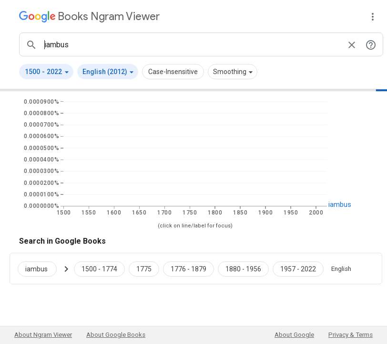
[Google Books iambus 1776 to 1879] (188, 268)
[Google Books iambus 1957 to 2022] (298, 268)
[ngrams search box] (191, 44)
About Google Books (115, 334)
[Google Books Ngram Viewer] (89, 16)
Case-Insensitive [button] (173, 71)
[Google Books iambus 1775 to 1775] (144, 268)
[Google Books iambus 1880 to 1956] (243, 268)
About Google (294, 334)
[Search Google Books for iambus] (41, 268)
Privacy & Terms (350, 334)
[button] (46, 71)
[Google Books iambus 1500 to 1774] (99, 268)
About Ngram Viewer (43, 334)
